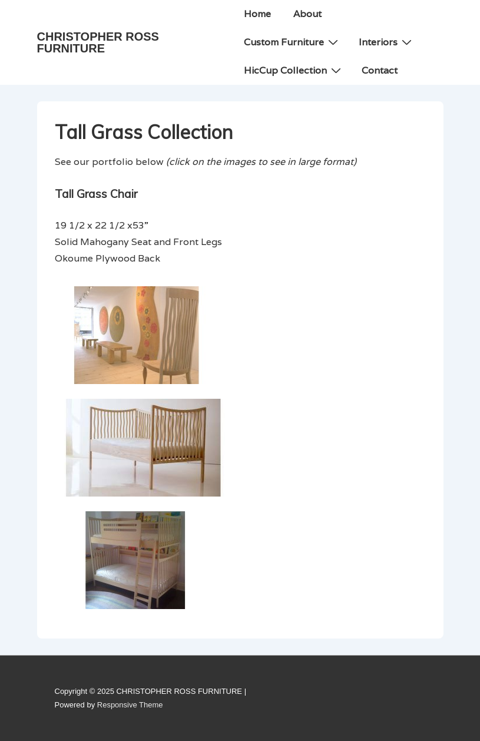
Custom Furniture (292, 42)
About (307, 14)
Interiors (387, 42)
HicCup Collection (294, 70)
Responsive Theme (130, 704)
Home (257, 14)
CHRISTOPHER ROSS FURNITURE (98, 42)
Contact (380, 70)
